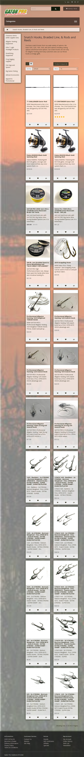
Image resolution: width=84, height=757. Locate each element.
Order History (67, 741)
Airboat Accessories (12, 75)
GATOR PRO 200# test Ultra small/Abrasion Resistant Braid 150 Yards (37, 210)
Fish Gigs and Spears (10, 66)
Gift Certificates (49, 741)
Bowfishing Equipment (9, 54)
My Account (67, 739)
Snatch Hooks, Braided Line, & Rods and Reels (28, 30)
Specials (46, 745)
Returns (26, 741)
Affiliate (46, 743)
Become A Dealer (10, 741)
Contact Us (28, 739)
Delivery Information (11, 743)
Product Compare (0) (61, 64)
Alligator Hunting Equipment (11, 42)
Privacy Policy (9, 745)
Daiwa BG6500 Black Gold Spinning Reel (64, 156)
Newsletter (67, 745)
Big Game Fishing (12, 71)
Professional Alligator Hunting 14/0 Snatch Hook (65, 317)
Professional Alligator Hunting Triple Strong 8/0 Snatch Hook (37, 425)
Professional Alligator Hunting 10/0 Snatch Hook (65, 371)
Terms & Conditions (11, 747)
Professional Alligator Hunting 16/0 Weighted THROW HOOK (36, 318)
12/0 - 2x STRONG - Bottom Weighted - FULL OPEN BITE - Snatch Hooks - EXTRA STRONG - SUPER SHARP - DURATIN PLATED (37, 536)
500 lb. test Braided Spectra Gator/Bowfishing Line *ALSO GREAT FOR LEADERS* (38, 264)
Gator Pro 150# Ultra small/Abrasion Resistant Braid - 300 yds (64, 210)
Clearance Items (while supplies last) (12, 37)
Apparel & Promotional (10, 80)
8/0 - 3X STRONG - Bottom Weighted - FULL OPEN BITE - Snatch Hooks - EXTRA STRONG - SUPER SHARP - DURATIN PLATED (37, 643)
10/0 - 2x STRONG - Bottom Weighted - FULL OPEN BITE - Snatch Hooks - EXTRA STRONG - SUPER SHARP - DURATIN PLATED (37, 590)
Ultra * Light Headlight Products (12, 48)
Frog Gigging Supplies (10, 60)
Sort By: (29, 69)
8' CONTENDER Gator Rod (64, 101)
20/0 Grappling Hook (63, 262)
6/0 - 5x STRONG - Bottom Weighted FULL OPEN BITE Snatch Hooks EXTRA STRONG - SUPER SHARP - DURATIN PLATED (37, 697)
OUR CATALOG (9, 739)
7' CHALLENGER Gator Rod (37, 101)
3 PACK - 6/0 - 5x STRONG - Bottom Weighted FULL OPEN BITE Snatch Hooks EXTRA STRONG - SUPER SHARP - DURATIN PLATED (65, 697)
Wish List (66, 743)
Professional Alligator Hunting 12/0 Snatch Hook (37, 371)
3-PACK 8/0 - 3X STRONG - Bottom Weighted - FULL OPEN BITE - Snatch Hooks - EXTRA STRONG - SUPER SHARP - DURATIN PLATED (65, 643)
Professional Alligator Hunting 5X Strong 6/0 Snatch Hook (63, 425)
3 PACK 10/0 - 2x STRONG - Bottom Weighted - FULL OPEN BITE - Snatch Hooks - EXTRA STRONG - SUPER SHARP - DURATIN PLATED (65, 590)
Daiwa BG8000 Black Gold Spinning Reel (37, 156)
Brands (46, 739)
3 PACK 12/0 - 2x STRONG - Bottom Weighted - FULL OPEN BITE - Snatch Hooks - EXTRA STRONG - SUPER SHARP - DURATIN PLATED (65, 536)
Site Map (27, 743)
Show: (56, 69)
